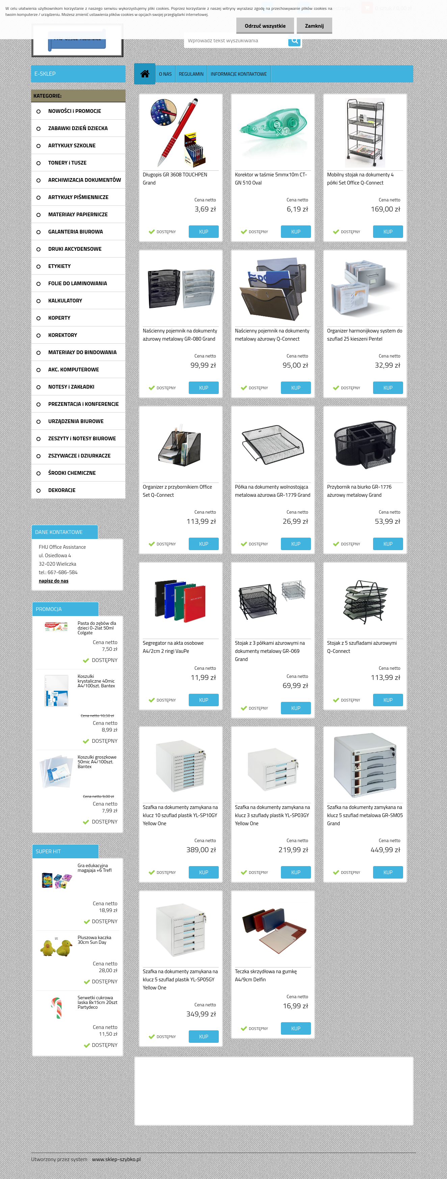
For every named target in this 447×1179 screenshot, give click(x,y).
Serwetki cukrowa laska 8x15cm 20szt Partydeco (97, 1002)
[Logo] (77, 40)
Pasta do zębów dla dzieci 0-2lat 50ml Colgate (97, 628)
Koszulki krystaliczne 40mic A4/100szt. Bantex (96, 681)
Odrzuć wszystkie (265, 26)
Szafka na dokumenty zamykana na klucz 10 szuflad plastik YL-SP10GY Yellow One (180, 815)
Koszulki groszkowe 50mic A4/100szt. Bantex (97, 762)
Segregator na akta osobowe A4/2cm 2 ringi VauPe (173, 647)
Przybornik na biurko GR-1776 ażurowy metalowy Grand (359, 491)
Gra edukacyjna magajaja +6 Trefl (95, 868)
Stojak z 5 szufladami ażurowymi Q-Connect (362, 647)
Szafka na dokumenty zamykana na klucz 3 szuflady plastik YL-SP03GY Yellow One (272, 815)
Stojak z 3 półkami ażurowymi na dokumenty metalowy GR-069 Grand (270, 651)
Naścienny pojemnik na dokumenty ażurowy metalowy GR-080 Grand (180, 335)
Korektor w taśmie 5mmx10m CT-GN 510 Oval (271, 179)
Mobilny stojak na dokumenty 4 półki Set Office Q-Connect (360, 179)
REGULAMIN (191, 73)
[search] (294, 40)
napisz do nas (54, 581)
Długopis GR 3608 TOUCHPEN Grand (175, 179)
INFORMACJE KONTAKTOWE (239, 73)
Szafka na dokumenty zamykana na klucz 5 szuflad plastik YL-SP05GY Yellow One (180, 979)
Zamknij (314, 26)
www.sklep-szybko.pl (116, 1159)
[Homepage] (147, 73)
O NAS (165, 73)
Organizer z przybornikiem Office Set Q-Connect (177, 491)
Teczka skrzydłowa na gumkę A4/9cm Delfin (266, 975)
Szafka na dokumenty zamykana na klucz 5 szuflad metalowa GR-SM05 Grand (365, 815)
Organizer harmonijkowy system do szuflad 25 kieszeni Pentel (364, 335)
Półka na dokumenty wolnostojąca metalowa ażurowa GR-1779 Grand (272, 491)
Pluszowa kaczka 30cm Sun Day (94, 939)
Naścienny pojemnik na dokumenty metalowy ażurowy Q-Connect (272, 335)
